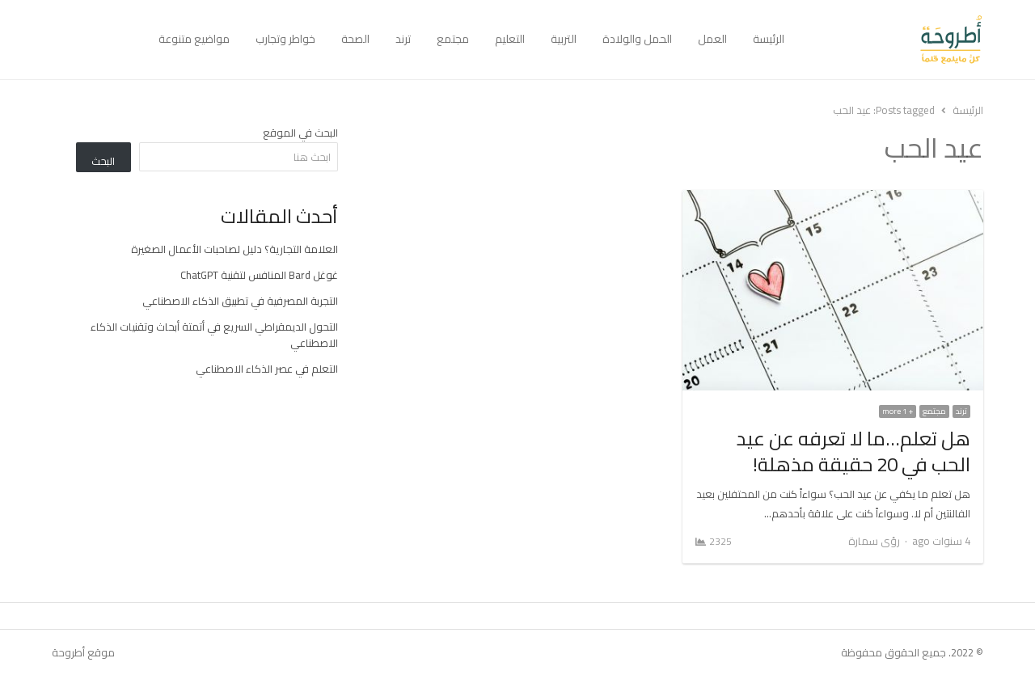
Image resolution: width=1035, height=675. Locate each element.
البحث (103, 161)
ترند (403, 38)
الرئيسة (768, 38)
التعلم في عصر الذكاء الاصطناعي (267, 368)
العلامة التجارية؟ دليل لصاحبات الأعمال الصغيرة (234, 249)
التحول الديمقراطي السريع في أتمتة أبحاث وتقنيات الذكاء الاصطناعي (214, 334)
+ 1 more (897, 411)
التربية (564, 38)
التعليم (510, 38)
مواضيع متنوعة (194, 38)
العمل (712, 38)
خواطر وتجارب (285, 38)
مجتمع (453, 38)
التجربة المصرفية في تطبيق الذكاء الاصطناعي (240, 300)
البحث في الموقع (300, 132)
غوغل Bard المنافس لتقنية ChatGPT (259, 275)
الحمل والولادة (637, 38)
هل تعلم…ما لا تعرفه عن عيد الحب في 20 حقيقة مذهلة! (853, 451)
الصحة (355, 38)
